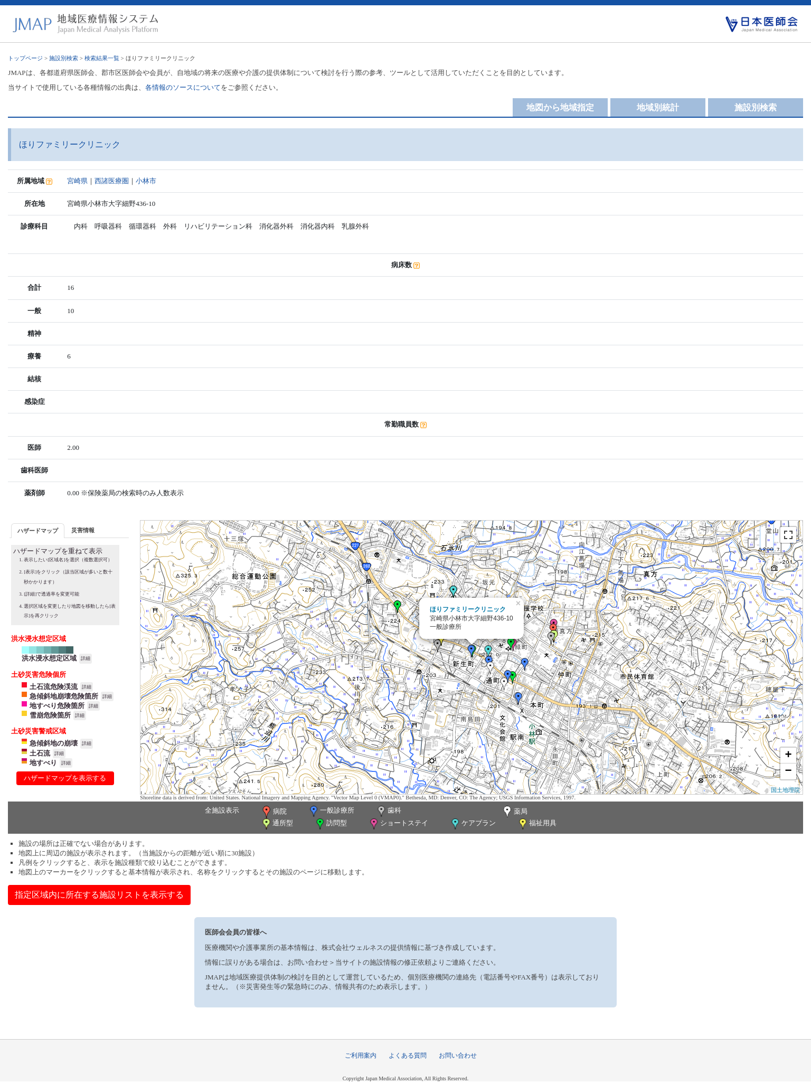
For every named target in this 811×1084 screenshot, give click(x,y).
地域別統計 (658, 107)
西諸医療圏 (112, 181)
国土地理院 (785, 790)
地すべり (43, 763)
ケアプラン (472, 824)
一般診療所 (331, 811)
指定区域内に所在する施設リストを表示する (99, 894)
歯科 (388, 811)
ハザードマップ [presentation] (37, 530)
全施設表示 (222, 810)
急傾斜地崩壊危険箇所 (64, 696)
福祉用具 (537, 824)
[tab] (37, 530)
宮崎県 (77, 181)
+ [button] (788, 755)
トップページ (25, 58)
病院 (273, 812)
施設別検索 (63, 58)
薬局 (514, 812)
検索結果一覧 (101, 58)
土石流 (40, 753)
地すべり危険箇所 (57, 706)
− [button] (788, 771)
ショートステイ (398, 824)
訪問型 (330, 824)
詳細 (85, 658)
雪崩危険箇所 (50, 715)
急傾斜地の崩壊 (54, 743)
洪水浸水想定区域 (49, 658)
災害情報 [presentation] (83, 530)
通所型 (276, 824)
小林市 (146, 181)
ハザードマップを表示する (65, 778)
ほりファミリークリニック (468, 609)
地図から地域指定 (560, 107)
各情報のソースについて (183, 87)
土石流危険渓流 (54, 687)
